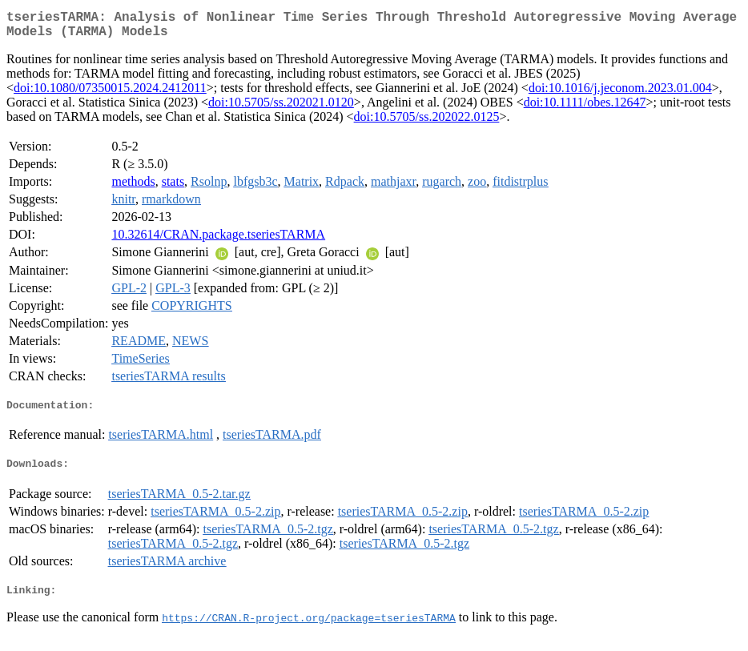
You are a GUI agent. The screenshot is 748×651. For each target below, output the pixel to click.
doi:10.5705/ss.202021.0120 (281, 108)
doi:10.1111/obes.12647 (585, 108)
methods (133, 188)
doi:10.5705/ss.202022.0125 (427, 123)
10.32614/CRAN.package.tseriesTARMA (218, 240)
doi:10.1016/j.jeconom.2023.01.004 (620, 94)
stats (173, 188)
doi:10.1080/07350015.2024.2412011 (110, 94)
